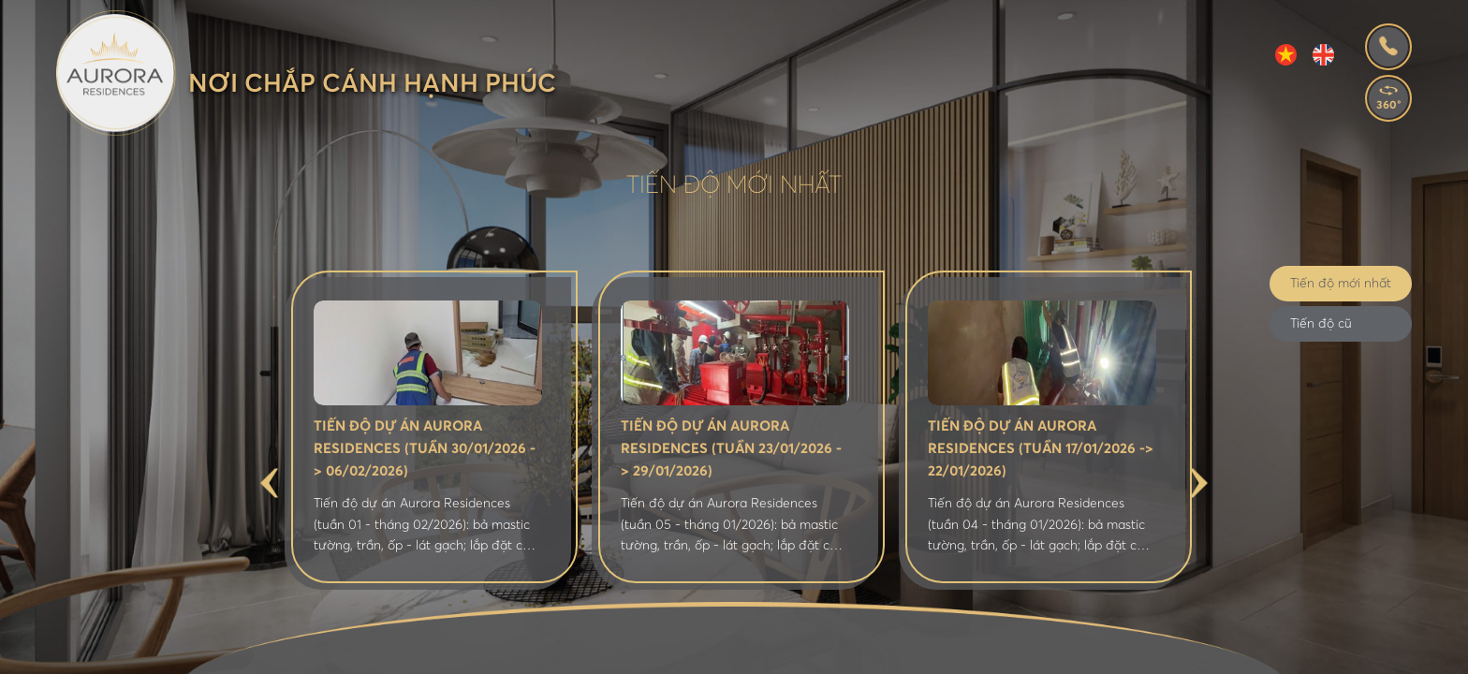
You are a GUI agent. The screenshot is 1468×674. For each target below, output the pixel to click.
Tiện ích (710, 649)
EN (1323, 55)
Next (1199, 482)
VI (1286, 55)
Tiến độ (1057, 649)
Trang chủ (341, 649)
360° (1389, 105)
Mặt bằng (616, 649)
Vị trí (532, 649)
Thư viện (968, 649)
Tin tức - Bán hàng (838, 649)
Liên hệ (1141, 649)
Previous (269, 482)
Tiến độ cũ (1321, 323)
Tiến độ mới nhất (1340, 283)
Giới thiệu (447, 649)
